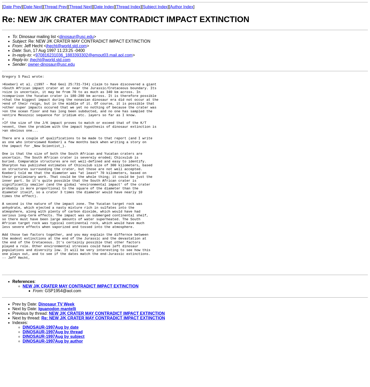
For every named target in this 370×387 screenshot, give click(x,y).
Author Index (181, 7)
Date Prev (12, 7)
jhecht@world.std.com (66, 46)
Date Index (104, 7)
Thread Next (80, 7)
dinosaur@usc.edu (76, 36)
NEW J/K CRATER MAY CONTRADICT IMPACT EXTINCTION (80, 325)
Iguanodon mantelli (57, 348)
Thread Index (128, 7)
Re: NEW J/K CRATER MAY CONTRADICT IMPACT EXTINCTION (103, 357)
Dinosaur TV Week (56, 343)
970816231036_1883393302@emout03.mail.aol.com (83, 55)
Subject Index (155, 7)
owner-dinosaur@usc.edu (51, 64)
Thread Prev (55, 7)
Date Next (33, 7)
